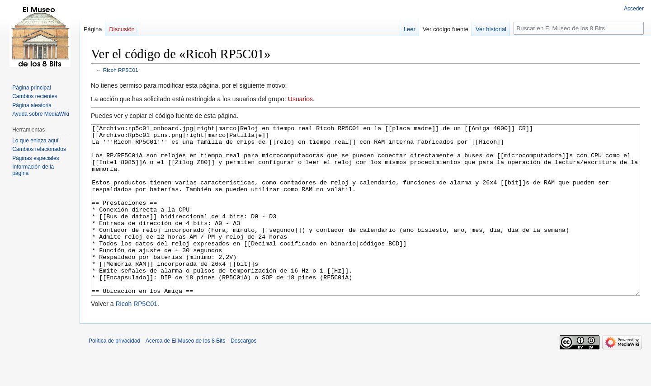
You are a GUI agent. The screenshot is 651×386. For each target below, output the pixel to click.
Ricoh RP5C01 (120, 70)
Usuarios (300, 99)
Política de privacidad (114, 375)
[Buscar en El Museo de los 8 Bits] (579, 28)
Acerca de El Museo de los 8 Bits (185, 375)
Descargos (243, 375)
